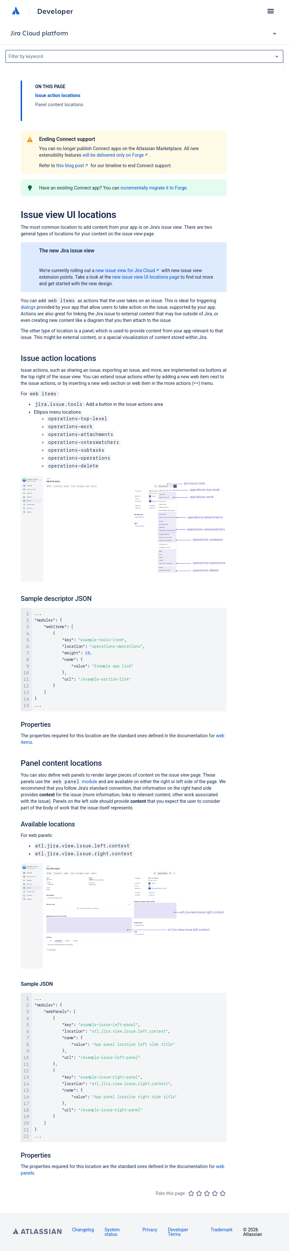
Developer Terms (178, 1232)
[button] (270, 11)
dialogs (28, 307)
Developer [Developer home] (55, 11)
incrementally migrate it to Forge (154, 187)
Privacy (150, 1229)
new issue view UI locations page (146, 277)
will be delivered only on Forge (115, 155)
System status (112, 1232)
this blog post (72, 165)
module (74, 781)
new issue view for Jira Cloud (128, 270)
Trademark (222, 1229)
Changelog (83, 1229)
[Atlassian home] (16, 11)
